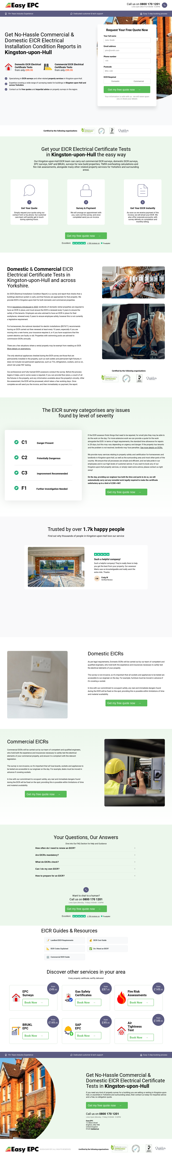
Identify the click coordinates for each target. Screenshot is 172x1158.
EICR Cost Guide (97, 940)
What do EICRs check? (47, 862)
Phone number (110, 56)
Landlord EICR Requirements (59, 940)
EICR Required (110, 77)
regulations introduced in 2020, (25, 307)
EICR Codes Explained (57, 948)
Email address (110, 46)
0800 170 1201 (150, 4)
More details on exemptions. (19, 349)
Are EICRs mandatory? (47, 855)
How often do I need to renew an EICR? (55, 848)
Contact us (95, 1129)
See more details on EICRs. (151, 448)
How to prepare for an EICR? (50, 876)
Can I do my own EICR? (47, 869)
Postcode (108, 67)
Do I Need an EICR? (99, 948)
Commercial (139, 81)
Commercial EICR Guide (58, 957)
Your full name (110, 36)
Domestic (115, 81)
